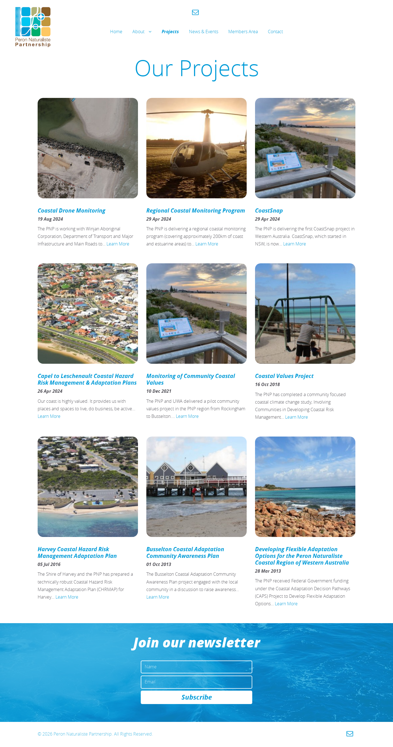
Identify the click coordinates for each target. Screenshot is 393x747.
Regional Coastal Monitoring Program (195, 210)
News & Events (203, 31)
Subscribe (196, 698)
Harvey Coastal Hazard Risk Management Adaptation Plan (77, 552)
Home (116, 31)
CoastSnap (269, 210)
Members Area (243, 31)
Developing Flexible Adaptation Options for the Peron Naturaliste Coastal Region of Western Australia (302, 555)
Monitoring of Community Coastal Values (190, 379)
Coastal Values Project (284, 376)
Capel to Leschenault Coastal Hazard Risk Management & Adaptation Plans (87, 379)
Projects (170, 31)
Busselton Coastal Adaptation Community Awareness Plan (185, 552)
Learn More (117, 244)
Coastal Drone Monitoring (71, 210)
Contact (275, 31)
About (138, 31)
